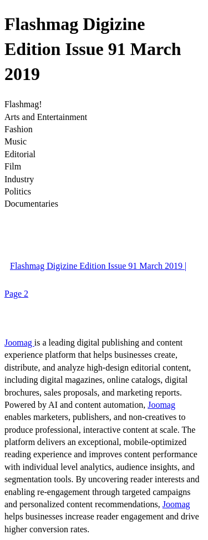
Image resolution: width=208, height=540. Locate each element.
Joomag (19, 342)
